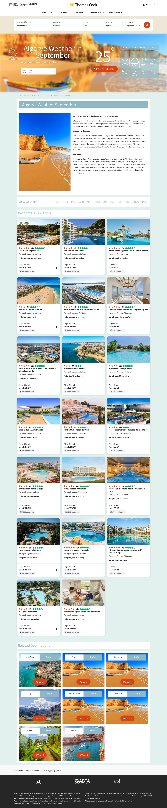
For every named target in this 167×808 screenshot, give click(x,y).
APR (81, 201)
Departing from (56, 22)
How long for (108, 22)
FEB (65, 201)
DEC (144, 201)
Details (39, 681)
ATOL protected (27, 271)
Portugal (46, 95)
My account (148, 4)
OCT (128, 201)
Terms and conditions (33, 770)
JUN (97, 201)
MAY (89, 201)
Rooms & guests (129, 22)
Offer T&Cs (19, 770)
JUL (105, 201)
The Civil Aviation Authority (52, 803)
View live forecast (104, 68)
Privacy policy (49, 770)
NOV (136, 201)
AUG (112, 201)
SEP (121, 201)
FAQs (59, 770)
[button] (38, 71)
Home (19, 95)
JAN (58, 201)
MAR (73, 201)
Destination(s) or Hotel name (26, 22)
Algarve (56, 95)
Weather (37, 95)
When (86, 22)
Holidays (27, 95)
